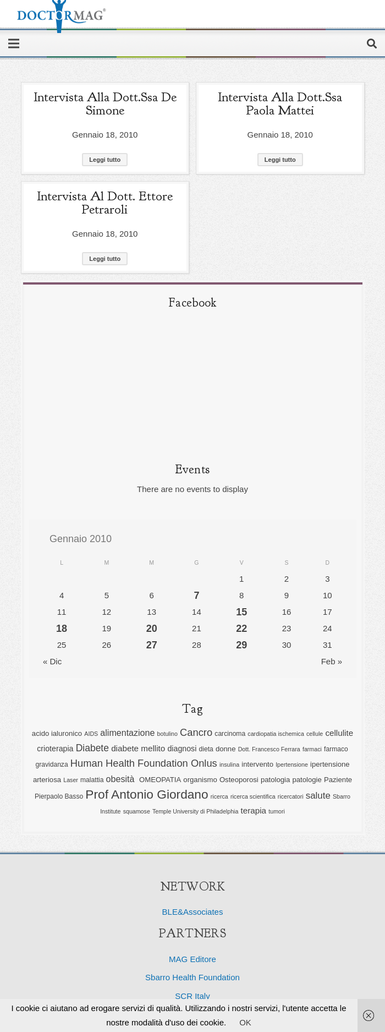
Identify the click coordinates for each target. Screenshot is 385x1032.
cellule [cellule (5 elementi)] (314, 733)
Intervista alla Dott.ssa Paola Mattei (280, 103)
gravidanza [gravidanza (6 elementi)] (51, 764)
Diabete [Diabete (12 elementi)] (92, 747)
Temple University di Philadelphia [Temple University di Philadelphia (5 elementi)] (195, 811)
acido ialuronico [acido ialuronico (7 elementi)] (57, 733)
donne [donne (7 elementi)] (226, 749)
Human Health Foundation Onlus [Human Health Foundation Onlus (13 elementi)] (143, 763)
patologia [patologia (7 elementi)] (275, 780)
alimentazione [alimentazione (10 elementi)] (127, 733)
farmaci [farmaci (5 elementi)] (312, 749)
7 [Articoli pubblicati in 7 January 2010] (196, 595)
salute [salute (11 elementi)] (318, 795)
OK (245, 1022)
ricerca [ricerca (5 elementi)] (219, 796)
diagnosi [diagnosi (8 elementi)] (181, 748)
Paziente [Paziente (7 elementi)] (338, 780)
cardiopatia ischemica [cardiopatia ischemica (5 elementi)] (276, 733)
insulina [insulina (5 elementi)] (229, 764)
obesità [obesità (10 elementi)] (121, 779)
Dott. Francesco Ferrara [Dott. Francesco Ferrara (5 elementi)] (269, 749)
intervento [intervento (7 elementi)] (257, 764)
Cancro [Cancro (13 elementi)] (196, 732)
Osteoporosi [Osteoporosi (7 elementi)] (238, 780)
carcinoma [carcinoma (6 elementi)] (230, 734)
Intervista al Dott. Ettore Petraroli (105, 202)
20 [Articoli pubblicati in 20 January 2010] (151, 628)
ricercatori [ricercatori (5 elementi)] (291, 796)
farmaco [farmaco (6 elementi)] (336, 749)
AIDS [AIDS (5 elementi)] (91, 733)
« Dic (52, 661)
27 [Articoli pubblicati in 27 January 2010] (151, 645)
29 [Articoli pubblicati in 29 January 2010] (241, 645)
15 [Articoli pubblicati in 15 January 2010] (241, 612)
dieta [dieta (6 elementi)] (206, 749)
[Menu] (14, 43)
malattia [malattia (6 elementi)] (91, 780)
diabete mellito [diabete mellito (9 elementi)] (138, 748)
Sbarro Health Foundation (192, 977)
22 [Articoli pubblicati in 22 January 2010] (241, 628)
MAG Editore (192, 959)
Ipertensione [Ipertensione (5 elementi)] (292, 764)
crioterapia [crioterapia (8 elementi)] (55, 748)
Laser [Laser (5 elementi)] (70, 780)
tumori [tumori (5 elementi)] (276, 811)
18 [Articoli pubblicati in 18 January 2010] (61, 628)
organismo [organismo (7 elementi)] (200, 780)
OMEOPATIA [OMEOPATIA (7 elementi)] (160, 780)
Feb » (331, 661)
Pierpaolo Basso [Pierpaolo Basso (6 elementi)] (59, 796)
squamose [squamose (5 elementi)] (136, 811)
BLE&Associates (192, 911)
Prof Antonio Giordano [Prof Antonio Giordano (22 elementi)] (146, 794)
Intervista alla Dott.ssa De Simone (105, 103)
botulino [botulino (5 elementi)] (167, 733)
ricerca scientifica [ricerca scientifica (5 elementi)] (253, 796)
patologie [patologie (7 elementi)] (306, 780)
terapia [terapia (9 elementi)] (254, 810)
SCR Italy (192, 996)
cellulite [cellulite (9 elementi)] (339, 733)
